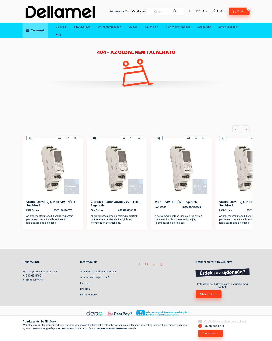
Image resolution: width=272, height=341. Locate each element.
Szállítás (85, 288)
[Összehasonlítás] (60, 138)
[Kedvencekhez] (67, 138)
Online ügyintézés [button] (108, 26)
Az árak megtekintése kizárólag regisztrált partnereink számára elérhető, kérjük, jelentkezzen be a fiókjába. (49, 219)
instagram (146, 264)
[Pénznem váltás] (201, 11)
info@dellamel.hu (138, 11)
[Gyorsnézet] (75, 138)
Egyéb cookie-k (214, 325)
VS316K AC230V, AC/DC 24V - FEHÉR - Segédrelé (116, 203)
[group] (136, 184)
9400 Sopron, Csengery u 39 (40, 271)
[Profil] (219, 11)
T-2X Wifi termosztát (178, 26)
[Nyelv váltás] (189, 11)
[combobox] (165, 11)
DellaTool (61, 26)
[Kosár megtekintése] (239, 11)
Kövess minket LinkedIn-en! (154, 264)
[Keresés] (174, 11)
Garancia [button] (150, 26)
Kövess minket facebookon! (139, 264)
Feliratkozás (207, 294)
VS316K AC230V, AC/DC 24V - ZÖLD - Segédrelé (51, 203)
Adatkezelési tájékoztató (94, 277)
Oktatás (133, 26)
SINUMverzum (82, 26)
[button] (35, 30)
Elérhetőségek (88, 294)
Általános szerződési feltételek (98, 271)
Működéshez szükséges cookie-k (225, 321)
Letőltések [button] (203, 26)
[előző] (236, 129)
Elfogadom (208, 333)
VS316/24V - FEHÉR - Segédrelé (176, 202)
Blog (58, 34)
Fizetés (84, 282)
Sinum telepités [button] (228, 26)
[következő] (245, 129)
